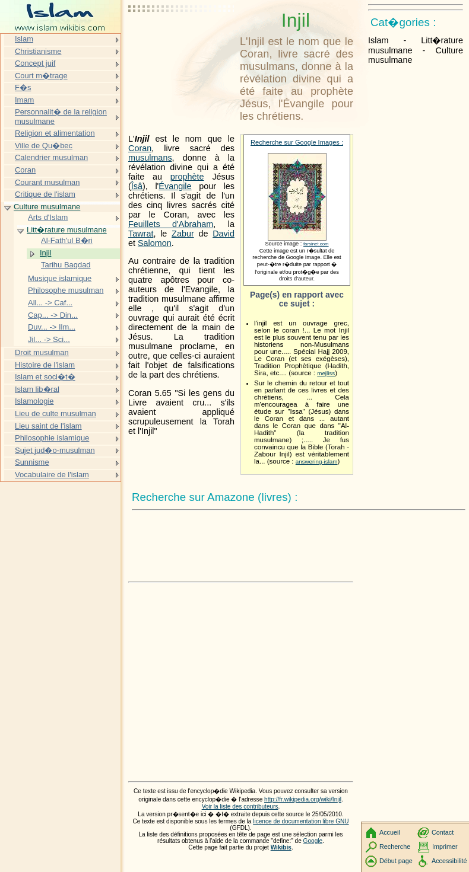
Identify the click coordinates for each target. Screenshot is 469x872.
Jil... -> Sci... (49, 339)
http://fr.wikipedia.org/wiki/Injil (302, 799)
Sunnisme (32, 462)
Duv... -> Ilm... (51, 326)
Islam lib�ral (37, 389)
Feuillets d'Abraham (170, 224)
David (224, 233)
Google (313, 841)
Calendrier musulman (51, 157)
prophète (187, 176)
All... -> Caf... (50, 302)
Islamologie (34, 401)
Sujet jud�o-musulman (55, 450)
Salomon (155, 243)
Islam (24, 38)
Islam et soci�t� (45, 376)
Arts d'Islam (48, 217)
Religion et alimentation (55, 133)
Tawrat (140, 233)
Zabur (183, 233)
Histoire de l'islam (45, 364)
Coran (139, 148)
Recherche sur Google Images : (297, 142)
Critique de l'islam (45, 194)
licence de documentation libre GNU (300, 821)
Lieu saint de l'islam (48, 425)
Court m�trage (41, 75)
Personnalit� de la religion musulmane (61, 116)
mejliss (326, 373)
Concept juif (35, 63)
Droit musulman (42, 352)
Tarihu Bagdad (66, 264)
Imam (24, 99)
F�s (23, 87)
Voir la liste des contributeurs (240, 806)
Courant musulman (47, 182)
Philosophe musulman (65, 290)
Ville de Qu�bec (43, 145)
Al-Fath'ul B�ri (67, 240)
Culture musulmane (47, 206)
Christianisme (38, 51)
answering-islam (317, 461)
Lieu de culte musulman (55, 413)
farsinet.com (316, 244)
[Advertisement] (181, 38)
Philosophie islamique (52, 437)
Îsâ (136, 186)
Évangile (175, 186)
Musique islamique (59, 278)
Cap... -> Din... (53, 315)
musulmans (150, 157)
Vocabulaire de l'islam (52, 474)
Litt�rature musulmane (67, 229)
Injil (45, 252)
